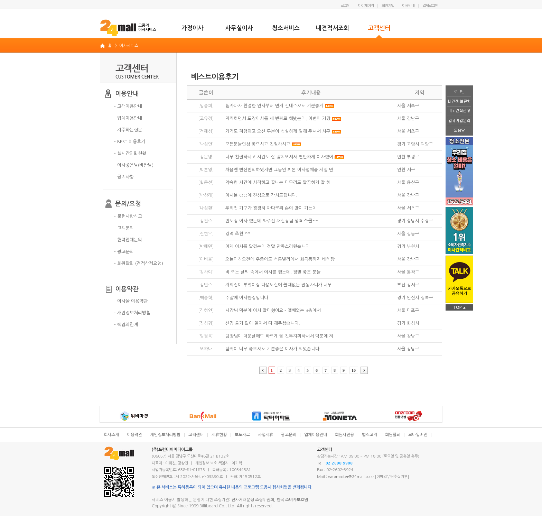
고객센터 (379, 28)
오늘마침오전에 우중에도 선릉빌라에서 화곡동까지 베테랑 (280, 259)
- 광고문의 (124, 251)
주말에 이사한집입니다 (246, 297)
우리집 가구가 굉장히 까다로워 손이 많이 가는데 (271, 208)
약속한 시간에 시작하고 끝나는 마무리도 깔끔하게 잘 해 (277, 182)
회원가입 (388, 6)
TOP (459, 307)
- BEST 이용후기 (129, 141)
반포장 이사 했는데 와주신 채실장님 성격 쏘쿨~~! (272, 221)
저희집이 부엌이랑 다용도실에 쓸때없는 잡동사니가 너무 (278, 285)
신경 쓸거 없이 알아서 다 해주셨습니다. (262, 323)
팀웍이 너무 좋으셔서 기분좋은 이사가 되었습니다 (272, 349)
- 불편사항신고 (128, 216)
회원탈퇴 (392, 435)
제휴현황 (219, 435)
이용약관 (134, 435)
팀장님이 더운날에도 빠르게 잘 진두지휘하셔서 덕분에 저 (279, 336)
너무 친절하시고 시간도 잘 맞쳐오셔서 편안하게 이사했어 (279, 157)
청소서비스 (286, 28)
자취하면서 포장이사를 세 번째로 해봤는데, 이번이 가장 (277, 118)
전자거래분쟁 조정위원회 (252, 500)
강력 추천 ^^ (237, 233)
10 (354, 370)
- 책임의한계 (126, 324)
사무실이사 (239, 28)
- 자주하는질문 (128, 130)
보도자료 (242, 435)
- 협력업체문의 (128, 240)
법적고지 (369, 435)
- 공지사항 (124, 177)
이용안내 (408, 6)
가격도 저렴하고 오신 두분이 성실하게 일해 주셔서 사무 (277, 131)
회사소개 (111, 435)
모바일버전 (417, 435)
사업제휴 (265, 435)
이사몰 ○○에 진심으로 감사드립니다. (261, 195)
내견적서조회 (332, 28)
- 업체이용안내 (128, 118)
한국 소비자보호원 (292, 500)
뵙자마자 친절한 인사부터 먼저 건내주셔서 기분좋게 (274, 105)
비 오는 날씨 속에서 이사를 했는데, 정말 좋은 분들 (273, 272)
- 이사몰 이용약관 (131, 301)
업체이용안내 (315, 435)
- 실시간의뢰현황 (130, 153)
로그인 (345, 6)
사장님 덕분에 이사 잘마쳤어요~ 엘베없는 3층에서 (273, 310)
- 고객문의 (124, 228)
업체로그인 (430, 6)
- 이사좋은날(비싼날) (133, 165)
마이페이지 (366, 6)
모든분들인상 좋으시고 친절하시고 (257, 144)
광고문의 (288, 435)
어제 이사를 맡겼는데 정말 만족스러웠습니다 (267, 246)
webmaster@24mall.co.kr (351, 477)
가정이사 (192, 28)
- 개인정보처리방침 (132, 313)
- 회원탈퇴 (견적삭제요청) (138, 263)
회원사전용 (344, 435)
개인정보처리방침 (165, 435)
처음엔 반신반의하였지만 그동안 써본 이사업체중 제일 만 (279, 169)
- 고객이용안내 (128, 106)
